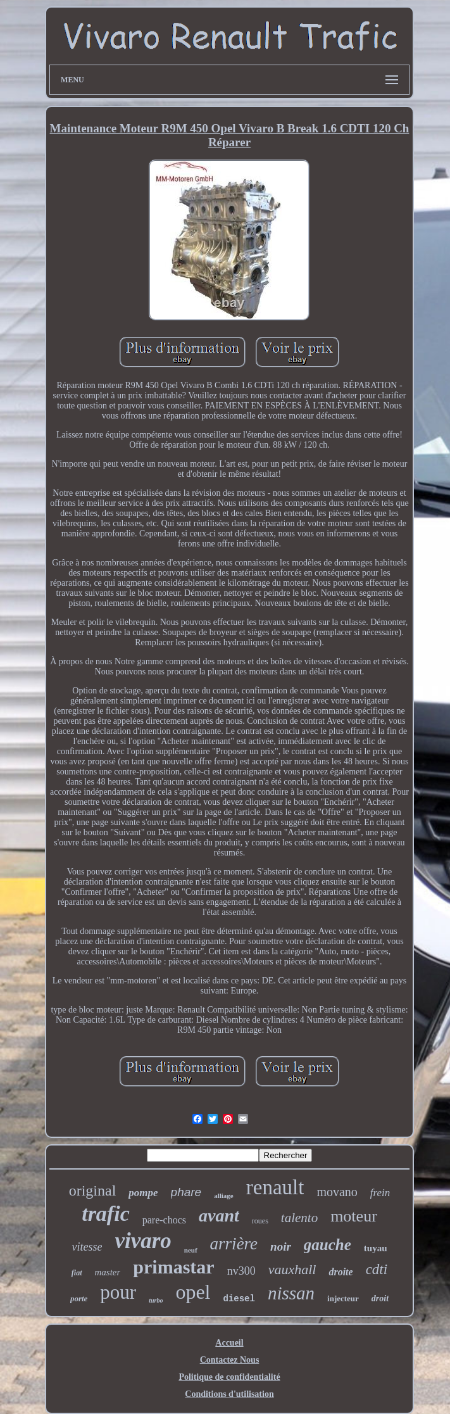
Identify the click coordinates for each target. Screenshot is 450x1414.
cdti (377, 1269)
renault (275, 1187)
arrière (234, 1243)
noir (280, 1246)
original (92, 1190)
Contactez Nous (229, 1360)
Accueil (229, 1343)
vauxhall (292, 1269)
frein (380, 1193)
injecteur (343, 1298)
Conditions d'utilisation (229, 1394)
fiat (77, 1272)
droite (340, 1271)
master (108, 1272)
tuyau (375, 1248)
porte (78, 1298)
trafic (106, 1213)
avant (219, 1215)
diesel (238, 1299)
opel (192, 1291)
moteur (353, 1216)
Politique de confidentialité (229, 1377)
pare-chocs (164, 1220)
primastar (173, 1266)
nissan (291, 1293)
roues (260, 1220)
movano (336, 1192)
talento (299, 1217)
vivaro (143, 1240)
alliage (224, 1195)
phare (186, 1192)
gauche (327, 1244)
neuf (190, 1250)
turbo (156, 1300)
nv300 (241, 1271)
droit (380, 1298)
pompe (143, 1193)
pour (118, 1292)
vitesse (87, 1246)
